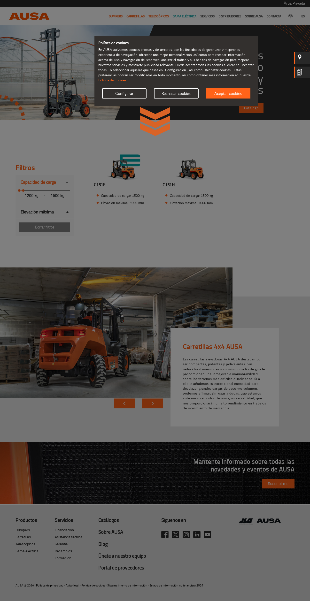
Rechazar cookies (176, 93)
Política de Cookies (112, 80)
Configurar (124, 93)
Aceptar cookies (228, 93)
